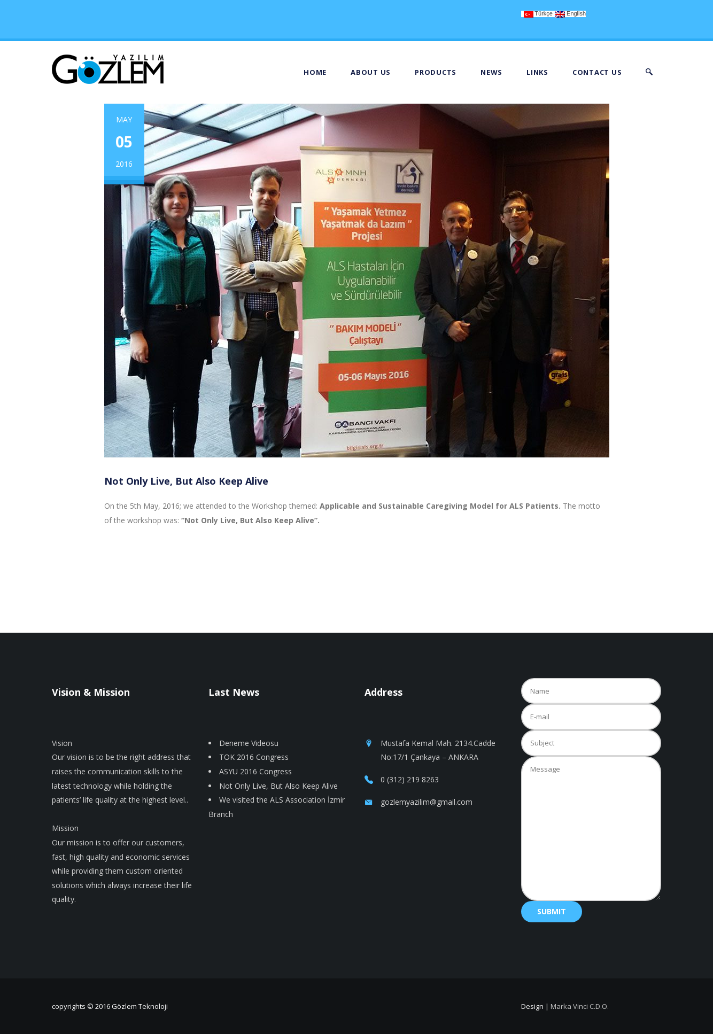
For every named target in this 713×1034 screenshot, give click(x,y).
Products (435, 72)
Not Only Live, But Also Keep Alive (278, 786)
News (491, 72)
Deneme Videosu (248, 743)
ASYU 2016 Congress (255, 771)
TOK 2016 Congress (254, 757)
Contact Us (597, 72)
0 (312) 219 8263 (410, 779)
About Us (371, 72)
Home (315, 72)
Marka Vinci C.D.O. (580, 1006)
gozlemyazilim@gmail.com (426, 802)
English (570, 14)
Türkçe (538, 14)
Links (537, 72)
